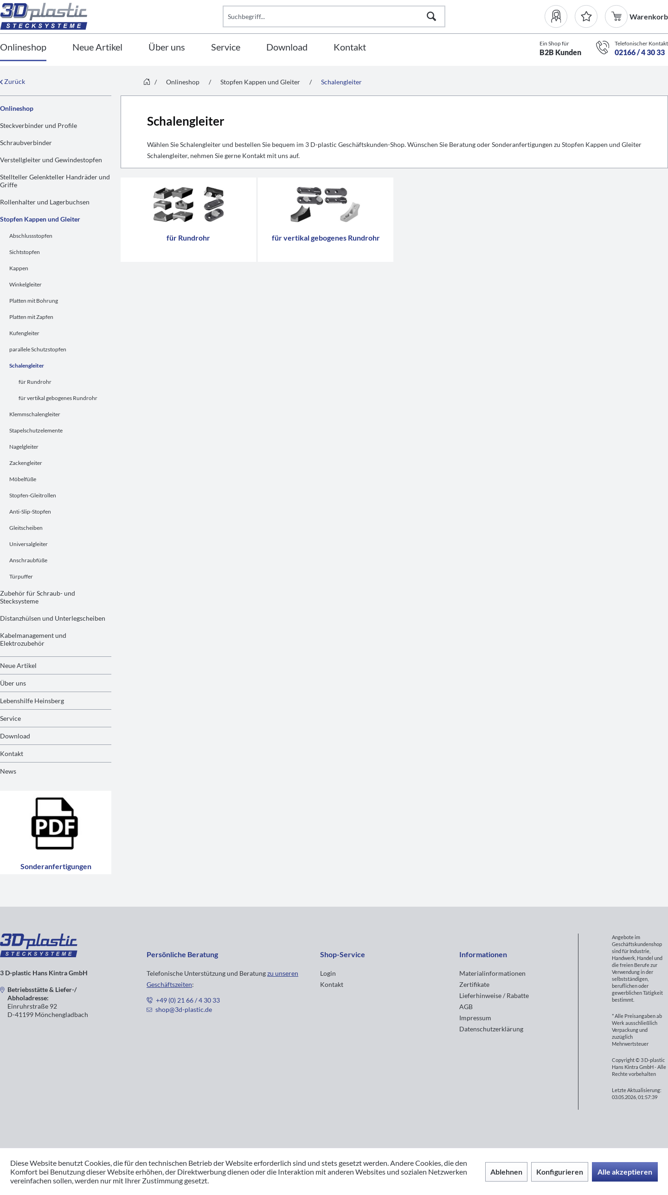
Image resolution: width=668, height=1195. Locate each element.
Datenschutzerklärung (491, 1029)
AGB (466, 1007)
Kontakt (11, 753)
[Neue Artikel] (97, 47)
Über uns (13, 683)
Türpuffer (21, 576)
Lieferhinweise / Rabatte (494, 995)
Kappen (18, 268)
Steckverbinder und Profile (38, 125)
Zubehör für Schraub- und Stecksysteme (37, 597)
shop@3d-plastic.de (183, 1009)
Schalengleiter (26, 365)
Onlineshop (16, 108)
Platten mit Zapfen (31, 316)
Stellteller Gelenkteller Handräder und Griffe (55, 181)
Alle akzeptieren (624, 1171)
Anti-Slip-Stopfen (30, 511)
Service (10, 718)
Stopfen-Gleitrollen (32, 495)
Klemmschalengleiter (34, 414)
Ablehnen (506, 1171)
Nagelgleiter (24, 446)
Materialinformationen (492, 973)
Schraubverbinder (26, 142)
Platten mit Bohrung (33, 300)
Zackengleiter (25, 462)
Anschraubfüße (28, 560)
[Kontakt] (350, 47)
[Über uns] (166, 47)
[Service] (225, 47)
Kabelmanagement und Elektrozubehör (33, 639)
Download (15, 736)
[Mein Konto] (560, 16)
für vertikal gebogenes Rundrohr (58, 397)
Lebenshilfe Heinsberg (32, 701)
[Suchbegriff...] (334, 16)
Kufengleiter (24, 333)
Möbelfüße (22, 479)
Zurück (12, 81)
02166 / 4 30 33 (640, 52)
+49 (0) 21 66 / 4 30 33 (188, 1000)
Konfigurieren (559, 1171)
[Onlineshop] (23, 47)
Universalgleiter (28, 543)
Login (328, 973)
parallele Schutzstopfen (37, 349)
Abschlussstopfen (30, 235)
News (8, 771)
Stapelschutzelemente (36, 430)
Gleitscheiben (26, 527)
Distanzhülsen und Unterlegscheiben (52, 618)
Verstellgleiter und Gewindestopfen (51, 160)
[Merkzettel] (586, 16)
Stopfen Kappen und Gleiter (40, 219)
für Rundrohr (35, 381)
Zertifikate (474, 984)
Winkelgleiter (25, 284)
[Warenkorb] (617, 16)
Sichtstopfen (24, 251)
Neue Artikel (18, 665)
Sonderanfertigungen (55, 833)
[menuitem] (560, 16)
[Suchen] (431, 16)
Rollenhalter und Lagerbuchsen (45, 202)
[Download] (287, 47)
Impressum (475, 1018)
